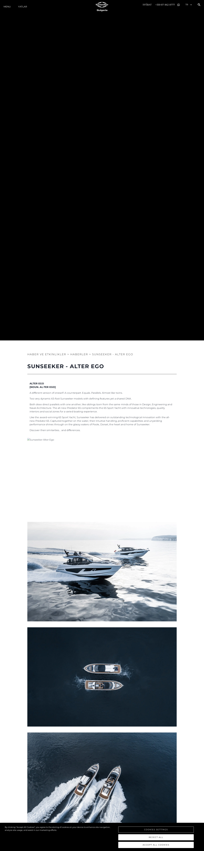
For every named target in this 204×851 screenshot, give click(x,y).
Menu (7, 6)
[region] (102, 837)
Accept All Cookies (156, 845)
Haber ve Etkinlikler (46, 354)
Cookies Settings (156, 829)
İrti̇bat (147, 4)
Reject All (156, 837)
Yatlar (22, 6)
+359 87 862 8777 (165, 4)
